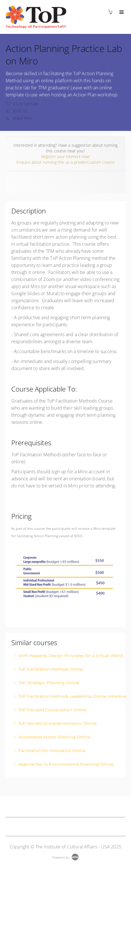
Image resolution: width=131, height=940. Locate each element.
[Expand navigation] (121, 12)
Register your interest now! (65, 156)
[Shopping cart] (111, 12)
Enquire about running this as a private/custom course (65, 162)
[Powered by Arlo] (65, 857)
